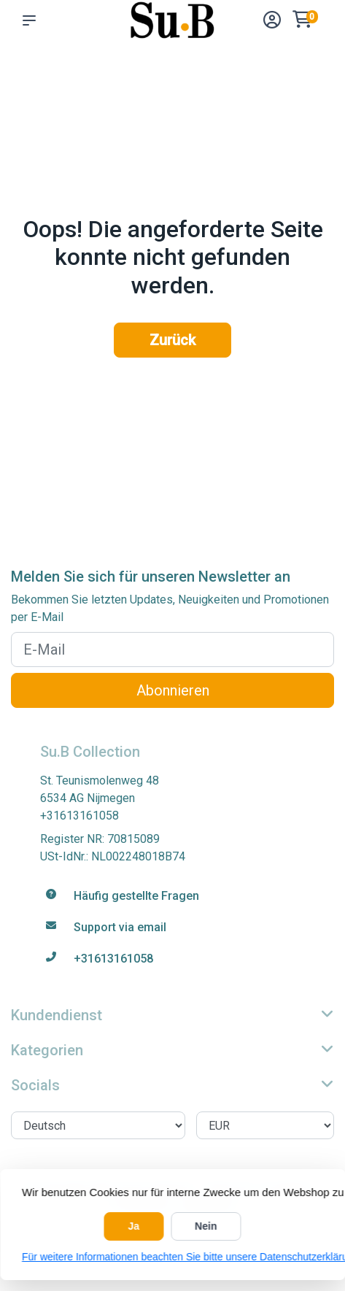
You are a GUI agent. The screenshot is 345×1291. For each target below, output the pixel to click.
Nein (206, 1226)
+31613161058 (79, 815)
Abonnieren (172, 690)
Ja (134, 1226)
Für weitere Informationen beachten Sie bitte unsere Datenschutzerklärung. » (172, 1257)
